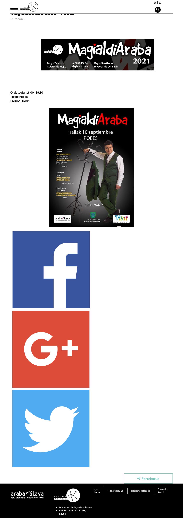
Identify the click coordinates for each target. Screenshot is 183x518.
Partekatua (148, 478)
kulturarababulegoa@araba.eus (75, 507)
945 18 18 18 (66, 510)
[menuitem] (96, 490)
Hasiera (15, 7)
